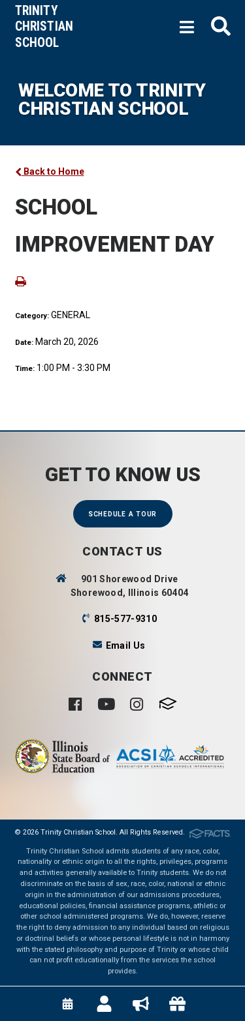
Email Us (126, 645)
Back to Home (49, 171)
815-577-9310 (125, 619)
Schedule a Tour (122, 514)
